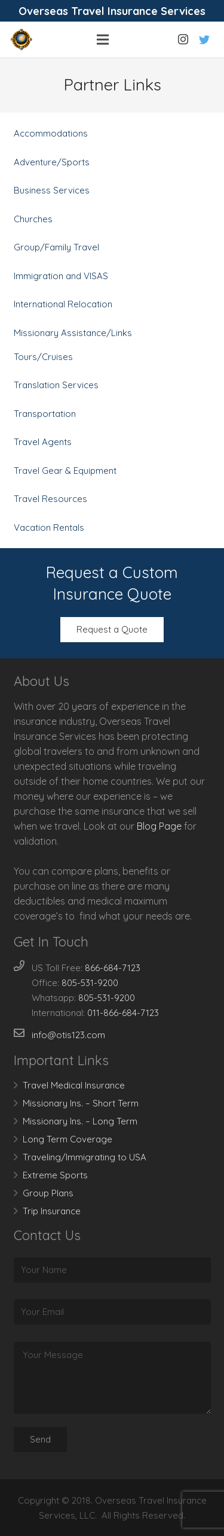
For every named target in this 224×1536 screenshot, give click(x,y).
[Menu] (103, 40)
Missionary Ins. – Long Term (80, 1121)
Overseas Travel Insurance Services (112, 11)
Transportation (45, 413)
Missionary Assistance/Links (73, 332)
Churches (33, 219)
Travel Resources (50, 498)
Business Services (52, 190)
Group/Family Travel (56, 247)
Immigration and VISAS (61, 276)
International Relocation (63, 304)
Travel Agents (43, 442)
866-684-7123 (112, 967)
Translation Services (56, 385)
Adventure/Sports (52, 162)
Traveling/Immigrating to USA (84, 1157)
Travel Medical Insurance (74, 1085)
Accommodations (51, 133)
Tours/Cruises (43, 356)
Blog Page (159, 826)
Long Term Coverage (67, 1139)
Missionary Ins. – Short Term (81, 1103)
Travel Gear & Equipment (65, 470)
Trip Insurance (52, 1211)
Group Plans (48, 1193)
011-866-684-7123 (123, 1012)
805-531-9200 (90, 982)
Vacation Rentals (49, 527)
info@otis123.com (68, 1035)
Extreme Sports (55, 1175)
